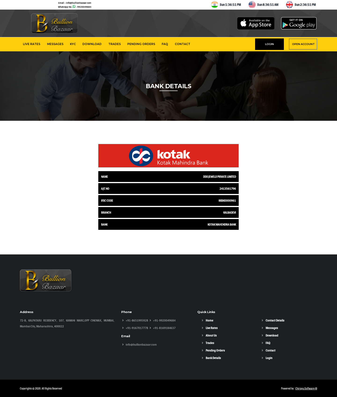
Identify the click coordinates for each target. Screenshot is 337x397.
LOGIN (269, 44)
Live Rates (31, 44)
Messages (55, 44)
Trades (114, 44)
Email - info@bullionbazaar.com (74, 2)
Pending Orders (141, 44)
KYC (73, 44)
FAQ (165, 44)
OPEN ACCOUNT (303, 44)
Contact (182, 44)
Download (92, 44)
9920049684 (84, 6)
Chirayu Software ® (306, 388)
